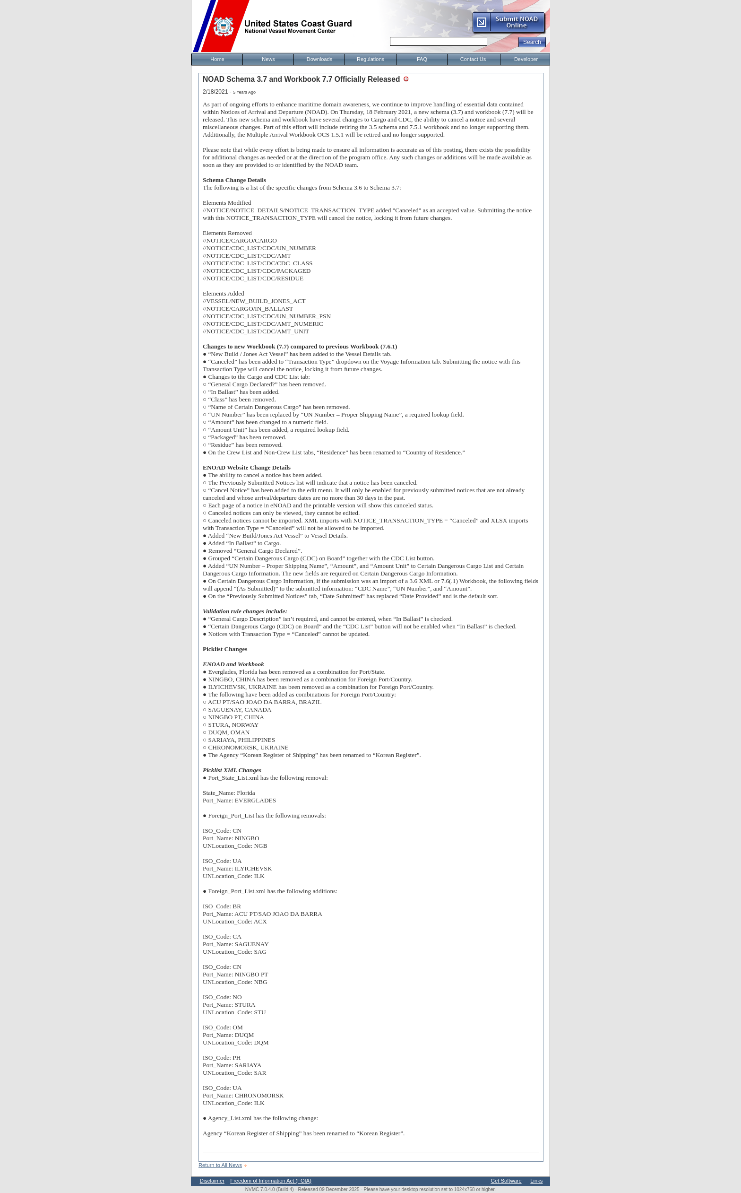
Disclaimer (212, 1181)
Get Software (506, 1181)
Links (536, 1181)
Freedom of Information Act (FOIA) (270, 1181)
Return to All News (220, 1165)
